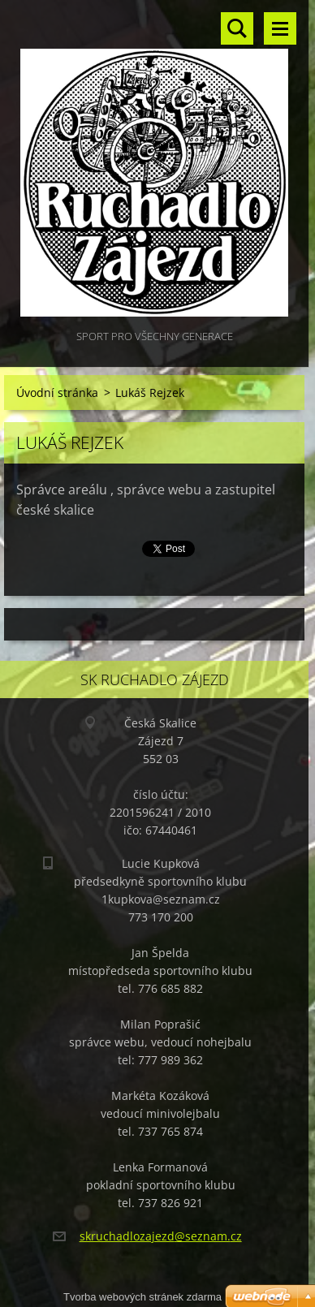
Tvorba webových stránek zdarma (142, 1297)
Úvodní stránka (57, 392)
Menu (280, 28)
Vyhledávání (237, 28)
